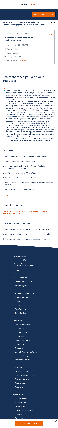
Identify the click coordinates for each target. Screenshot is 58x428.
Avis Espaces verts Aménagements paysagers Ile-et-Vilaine (27, 234)
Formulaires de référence (23, 410)
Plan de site (18, 418)
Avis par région (19, 383)
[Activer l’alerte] (29, 423)
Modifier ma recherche (43, 14)
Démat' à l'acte (19, 344)
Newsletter (18, 305)
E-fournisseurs (19, 336)
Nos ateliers (18, 414)
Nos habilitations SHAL (22, 360)
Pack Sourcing (19, 329)
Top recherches (19, 313)
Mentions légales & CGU (22, 286)
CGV (15, 290)
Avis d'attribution (20, 309)
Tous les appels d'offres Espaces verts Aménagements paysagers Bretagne (25, 212)
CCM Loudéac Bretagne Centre (16, 34)
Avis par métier (19, 387)
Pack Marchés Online (21, 325)
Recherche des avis (21, 379)
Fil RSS (16, 301)
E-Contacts (18, 348)
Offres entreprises (20, 371)
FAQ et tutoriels (19, 403)
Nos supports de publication (24, 356)
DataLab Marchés (20, 332)
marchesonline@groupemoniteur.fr (25, 260)
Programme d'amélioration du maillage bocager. (18, 38)
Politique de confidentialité (23, 293)
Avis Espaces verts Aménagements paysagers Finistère (26, 229)
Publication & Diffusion (22, 340)
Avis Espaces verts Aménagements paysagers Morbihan (26, 239)
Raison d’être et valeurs (22, 282)
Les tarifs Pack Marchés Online (25, 352)
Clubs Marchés (19, 406)
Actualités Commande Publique (25, 399)
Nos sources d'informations (24, 375)
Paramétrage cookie (21, 297)
